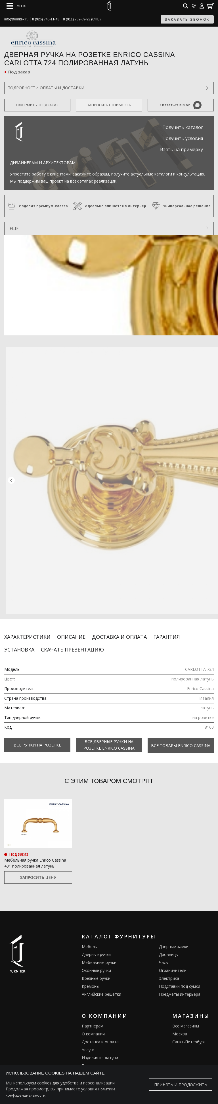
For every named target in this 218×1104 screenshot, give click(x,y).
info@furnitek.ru (16, 19)
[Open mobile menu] (16, 6)
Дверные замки (173, 941)
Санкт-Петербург (189, 1037)
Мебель (89, 941)
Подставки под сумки (179, 981)
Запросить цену (38, 872)
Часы (164, 957)
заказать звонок (187, 19)
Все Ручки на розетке (37, 741)
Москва (179, 1029)
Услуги (88, 1045)
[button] (11, 478)
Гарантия (166, 633)
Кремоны (90, 981)
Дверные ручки (96, 949)
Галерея (90, 1060)
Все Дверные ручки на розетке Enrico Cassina (109, 741)
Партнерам (92, 1021)
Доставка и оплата (119, 633)
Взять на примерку (181, 149)
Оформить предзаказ (37, 104)
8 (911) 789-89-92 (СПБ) (82, 19)
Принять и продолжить (180, 1084)
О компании (93, 1029)
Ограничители (172, 965)
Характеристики (27, 633)
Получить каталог (182, 127)
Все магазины (185, 1021)
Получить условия (182, 138)
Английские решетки (101, 989)
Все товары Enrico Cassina (180, 741)
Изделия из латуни (100, 1053)
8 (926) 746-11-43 (45, 19)
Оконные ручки (96, 965)
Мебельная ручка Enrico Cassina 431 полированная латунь (35, 858)
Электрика (169, 973)
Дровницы (169, 949)
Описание (71, 633)
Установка (19, 646)
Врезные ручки (96, 973)
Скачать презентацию (72, 646)
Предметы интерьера (179, 989)
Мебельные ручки (99, 957)
